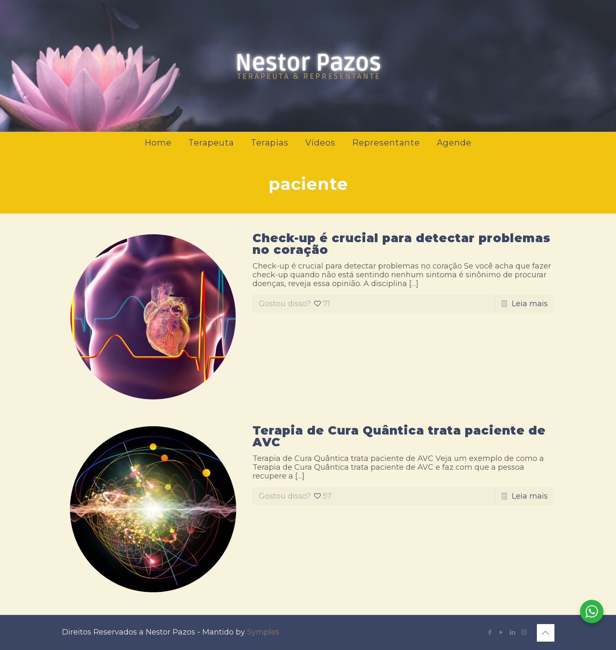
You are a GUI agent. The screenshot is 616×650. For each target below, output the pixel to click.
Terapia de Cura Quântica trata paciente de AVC (399, 436)
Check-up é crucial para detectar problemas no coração (402, 244)
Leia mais (530, 303)
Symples (263, 632)
